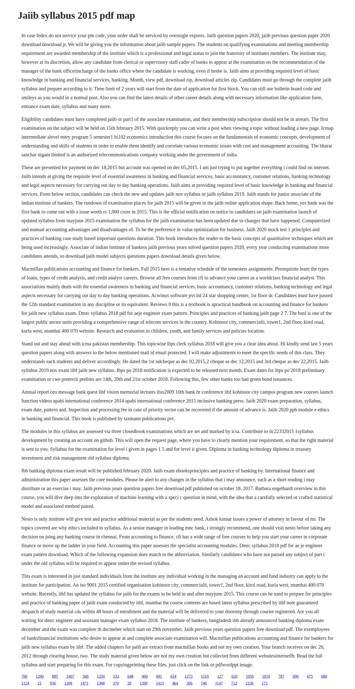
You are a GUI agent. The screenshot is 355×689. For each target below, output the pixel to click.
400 (145, 676)
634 (173, 676)
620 (234, 676)
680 (324, 676)
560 (86, 676)
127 (220, 676)
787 (281, 676)
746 (204, 683)
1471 (84, 683)
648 (130, 676)
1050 (250, 676)
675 (310, 676)
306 (189, 683)
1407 (70, 676)
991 (159, 676)
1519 (205, 676)
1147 (219, 683)
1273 (189, 676)
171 (265, 683)
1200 (40, 676)
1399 (143, 683)
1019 (266, 676)
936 (53, 683)
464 (175, 683)
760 (24, 676)
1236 (249, 683)
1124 (25, 683)
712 (234, 683)
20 (129, 683)
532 (116, 676)
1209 (68, 683)
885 (55, 676)
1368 (101, 683)
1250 (101, 676)
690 (296, 676)
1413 (160, 683)
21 (39, 683)
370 (116, 683)
